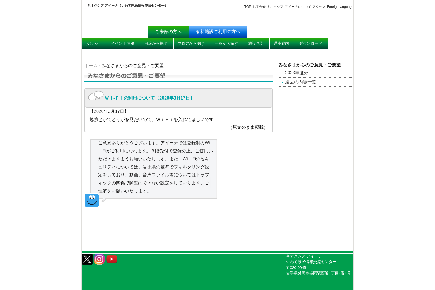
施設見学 (256, 43)
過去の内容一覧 (300, 82)
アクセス (319, 7)
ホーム (91, 65)
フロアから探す (191, 43)
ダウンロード (310, 43)
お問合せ (258, 7)
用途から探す (156, 43)
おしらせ (93, 43)
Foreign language (340, 7)
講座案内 (281, 43)
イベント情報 (122, 43)
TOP (247, 7)
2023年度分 (296, 72)
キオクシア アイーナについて (289, 7)
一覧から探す (226, 43)
